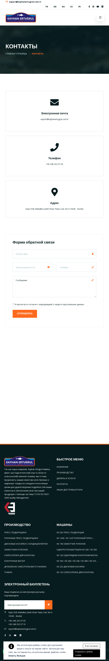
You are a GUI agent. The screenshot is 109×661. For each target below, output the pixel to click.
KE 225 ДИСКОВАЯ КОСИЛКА (71, 566)
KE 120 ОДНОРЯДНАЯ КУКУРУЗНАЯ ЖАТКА (77, 555)
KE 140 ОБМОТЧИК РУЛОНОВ (71, 543)
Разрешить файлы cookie (84, 653)
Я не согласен (91, 646)
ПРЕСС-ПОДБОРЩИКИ (15, 532)
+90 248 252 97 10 (17, 624)
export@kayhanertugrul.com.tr (23, 1)
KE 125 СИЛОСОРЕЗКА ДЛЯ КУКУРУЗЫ (75, 572)
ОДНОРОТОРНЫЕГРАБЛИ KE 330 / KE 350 (77, 549)
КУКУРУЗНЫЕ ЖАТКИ (14, 561)
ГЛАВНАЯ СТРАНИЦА (16, 53)
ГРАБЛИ (8, 572)
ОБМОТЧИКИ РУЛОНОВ (16, 549)
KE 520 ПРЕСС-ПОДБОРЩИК (70, 532)
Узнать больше (16, 655)
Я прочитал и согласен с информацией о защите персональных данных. (49, 304)
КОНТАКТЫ (62, 484)
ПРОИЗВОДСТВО (65, 472)
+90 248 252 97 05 (17, 620)
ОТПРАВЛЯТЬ (25, 313)
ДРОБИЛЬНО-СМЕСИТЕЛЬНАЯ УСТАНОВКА (25, 566)
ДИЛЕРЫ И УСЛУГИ (66, 478)
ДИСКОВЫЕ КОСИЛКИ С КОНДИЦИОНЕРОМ (26, 543)
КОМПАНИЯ (62, 467)
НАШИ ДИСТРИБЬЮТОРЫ (69, 489)
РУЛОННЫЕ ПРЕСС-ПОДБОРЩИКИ (21, 538)
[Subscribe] (48, 604)
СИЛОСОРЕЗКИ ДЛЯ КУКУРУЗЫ (19, 555)
